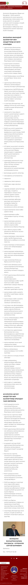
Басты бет (3, 6)
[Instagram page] (14, 558)
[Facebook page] (11, 558)
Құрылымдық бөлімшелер (15, 6)
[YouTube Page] (17, 558)
